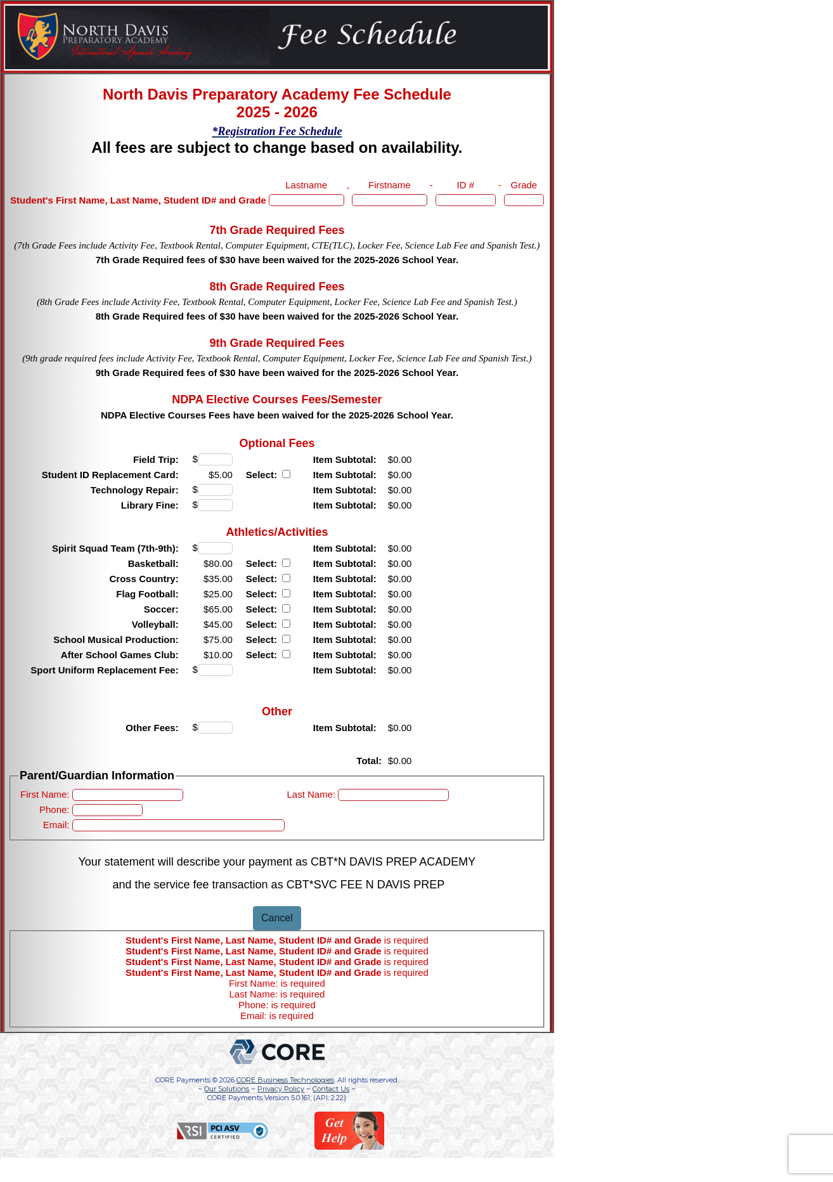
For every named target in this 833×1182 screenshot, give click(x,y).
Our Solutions (226, 1088)
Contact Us (331, 1088)
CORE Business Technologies (285, 1079)
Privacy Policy (280, 1088)
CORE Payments (182, 1079)
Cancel (277, 917)
